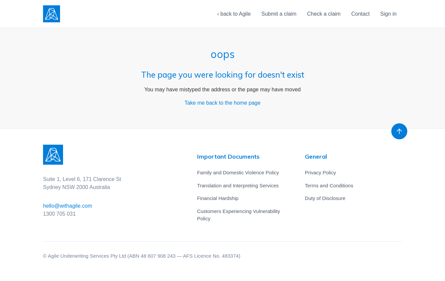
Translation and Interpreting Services (238, 185)
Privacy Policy (320, 172)
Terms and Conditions (329, 185)
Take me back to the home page (222, 103)
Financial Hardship (218, 198)
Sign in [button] (388, 14)
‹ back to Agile (234, 14)
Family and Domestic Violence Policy (238, 172)
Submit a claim (279, 14)
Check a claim (323, 14)
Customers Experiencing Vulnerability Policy (238, 215)
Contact (360, 14)
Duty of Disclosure (325, 198)
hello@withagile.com (67, 206)
